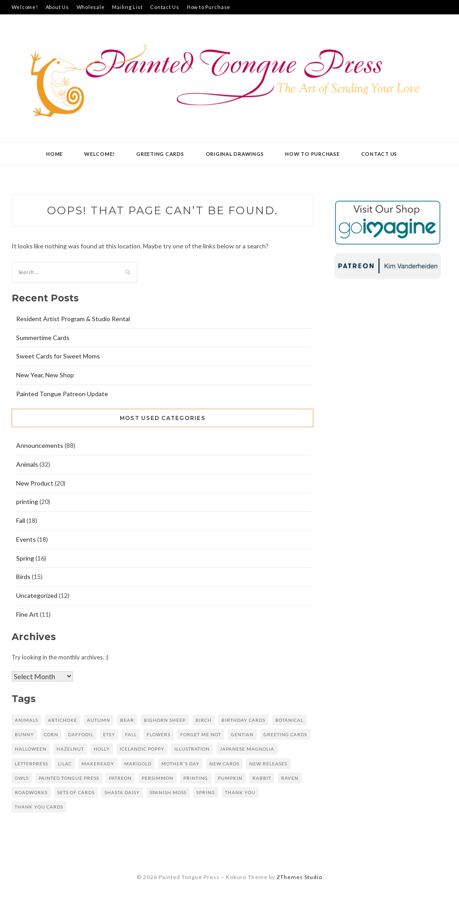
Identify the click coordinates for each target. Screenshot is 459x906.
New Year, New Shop (45, 375)
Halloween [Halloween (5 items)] (31, 748)
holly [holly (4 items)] (102, 748)
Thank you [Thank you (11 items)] (240, 792)
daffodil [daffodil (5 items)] (80, 734)
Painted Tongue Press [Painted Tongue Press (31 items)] (69, 778)
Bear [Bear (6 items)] (127, 720)
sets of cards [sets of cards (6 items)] (76, 792)
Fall (20, 520)
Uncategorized (36, 595)
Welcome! (25, 7)
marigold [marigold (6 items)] (138, 763)
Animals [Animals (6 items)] (26, 720)
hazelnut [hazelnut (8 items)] (70, 748)
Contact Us (164, 7)
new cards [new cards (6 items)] (224, 763)
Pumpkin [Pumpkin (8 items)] (230, 778)
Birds (23, 576)
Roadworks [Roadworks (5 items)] (31, 792)
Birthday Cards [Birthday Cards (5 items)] (243, 720)
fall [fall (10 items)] (131, 734)
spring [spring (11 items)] (205, 792)
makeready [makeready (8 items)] (98, 763)
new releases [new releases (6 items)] (268, 763)
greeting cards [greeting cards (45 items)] (285, 734)
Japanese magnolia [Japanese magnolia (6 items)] (247, 748)
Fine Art (27, 614)
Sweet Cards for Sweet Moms (58, 356)
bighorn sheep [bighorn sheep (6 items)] (165, 720)
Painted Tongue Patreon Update (62, 394)
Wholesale (91, 7)
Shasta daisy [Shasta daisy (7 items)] (122, 792)
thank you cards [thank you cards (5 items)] (39, 806)
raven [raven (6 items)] (290, 778)
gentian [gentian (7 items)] (242, 734)
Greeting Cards (160, 154)
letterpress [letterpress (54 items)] (31, 763)
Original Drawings (235, 154)
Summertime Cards (42, 337)
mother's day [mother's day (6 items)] (180, 763)
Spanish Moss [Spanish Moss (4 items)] (168, 792)
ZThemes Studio (299, 877)
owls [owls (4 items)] (22, 778)
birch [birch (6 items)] (203, 720)
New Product (34, 483)
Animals (27, 464)
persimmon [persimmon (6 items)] (157, 778)
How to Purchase (208, 7)
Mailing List (127, 7)
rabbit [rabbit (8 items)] (261, 778)
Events (26, 539)
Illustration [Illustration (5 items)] (192, 748)
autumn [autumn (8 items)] (98, 720)
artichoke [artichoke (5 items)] (62, 720)
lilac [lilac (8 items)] (65, 763)
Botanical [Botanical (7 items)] (289, 720)
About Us (57, 7)
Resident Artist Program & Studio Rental (73, 319)
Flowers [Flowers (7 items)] (158, 734)
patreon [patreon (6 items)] (120, 778)
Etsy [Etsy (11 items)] (109, 734)
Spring (25, 558)
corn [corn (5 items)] (51, 734)
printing (27, 501)
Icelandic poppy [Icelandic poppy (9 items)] (142, 748)
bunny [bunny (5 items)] (24, 734)
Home (54, 154)
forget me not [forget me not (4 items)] (200, 734)
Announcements (39, 445)
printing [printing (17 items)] (195, 778)
